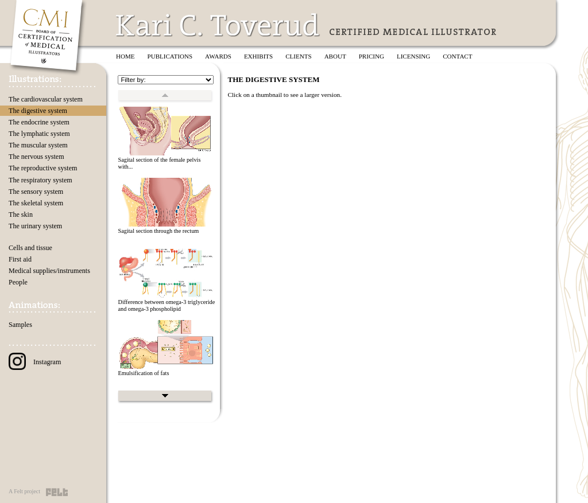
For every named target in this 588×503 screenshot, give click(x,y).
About (335, 56)
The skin (21, 214)
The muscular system (38, 145)
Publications (170, 56)
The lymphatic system (39, 134)
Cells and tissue (30, 248)
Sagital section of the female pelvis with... (159, 163)
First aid (20, 259)
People (18, 282)
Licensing (413, 56)
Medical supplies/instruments (49, 271)
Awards (218, 56)
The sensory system (36, 192)
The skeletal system (36, 203)
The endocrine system (39, 122)
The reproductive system (43, 168)
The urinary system (35, 226)
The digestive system (38, 111)
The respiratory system (40, 180)
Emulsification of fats (143, 373)
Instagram (35, 362)
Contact (457, 56)
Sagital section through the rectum (158, 231)
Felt (57, 492)
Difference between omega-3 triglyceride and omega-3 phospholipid (166, 306)
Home (125, 56)
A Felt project (24, 491)
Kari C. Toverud (218, 25)
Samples (20, 325)
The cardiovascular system (46, 99)
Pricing (371, 56)
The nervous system (36, 157)
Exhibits (258, 56)
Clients (298, 56)
